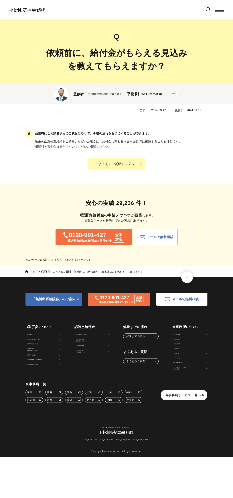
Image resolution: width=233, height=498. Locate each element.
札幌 (49, 422)
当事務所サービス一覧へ (183, 425)
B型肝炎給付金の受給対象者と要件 (94, 346)
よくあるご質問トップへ (116, 164)
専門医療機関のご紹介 (42, 389)
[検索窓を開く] (208, 9)
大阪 (69, 430)
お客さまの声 (179, 352)
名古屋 (31, 430)
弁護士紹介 (178, 360)
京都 (49, 430)
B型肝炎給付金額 (93, 356)
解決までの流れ (137, 336)
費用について (179, 344)
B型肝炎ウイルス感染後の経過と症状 (41, 362)
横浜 (129, 422)
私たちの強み (179, 336)
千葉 (109, 422)
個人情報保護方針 (182, 385)
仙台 (69, 422)
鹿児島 (130, 430)
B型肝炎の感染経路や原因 (44, 344)
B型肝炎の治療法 (39, 372)
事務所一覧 (178, 369)
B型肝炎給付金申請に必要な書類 (94, 366)
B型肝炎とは (36, 336)
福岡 (109, 430)
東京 (29, 422)
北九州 (91, 430)
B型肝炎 (45, 271)
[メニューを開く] (219, 9)
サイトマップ (179, 377)
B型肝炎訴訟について (96, 336)
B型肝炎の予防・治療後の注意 (47, 381)
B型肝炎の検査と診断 (41, 352)
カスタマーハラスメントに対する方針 (186, 395)
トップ (33, 271)
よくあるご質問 (62, 271)
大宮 (89, 422)
